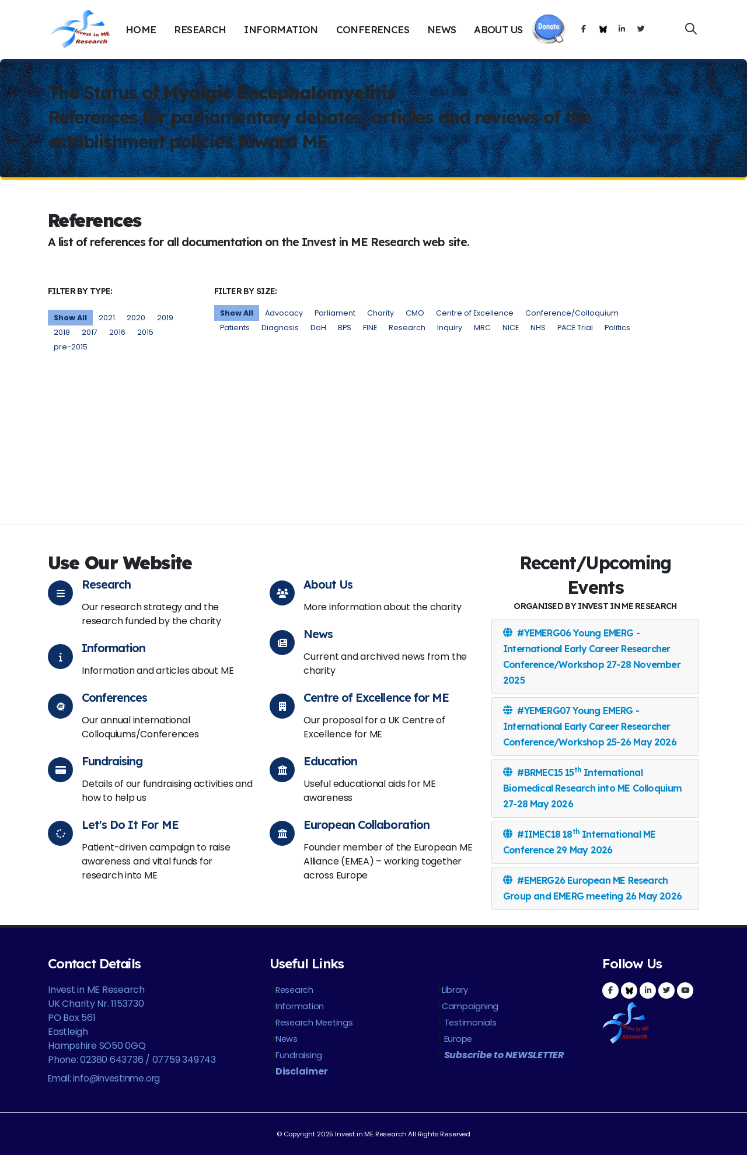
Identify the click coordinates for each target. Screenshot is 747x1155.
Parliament (335, 313)
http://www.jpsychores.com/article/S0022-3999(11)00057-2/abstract (492, 476)
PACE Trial (575, 327)
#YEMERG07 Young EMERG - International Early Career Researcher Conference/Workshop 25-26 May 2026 (589, 726)
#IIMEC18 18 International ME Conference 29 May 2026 (579, 841)
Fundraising (298, 1055)
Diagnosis (280, 327)
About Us (498, 29)
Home (140, 29)
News (441, 29)
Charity (380, 313)
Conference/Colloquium (572, 313)
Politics (617, 327)
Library (455, 990)
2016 (117, 332)
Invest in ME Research (370, 1134)
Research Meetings (314, 1022)
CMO (415, 313)
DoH (318, 327)
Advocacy (284, 313)
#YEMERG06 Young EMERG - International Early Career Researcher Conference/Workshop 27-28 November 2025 (591, 656)
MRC (482, 327)
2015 (145, 332)
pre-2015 (71, 347)
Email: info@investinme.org (104, 1078)
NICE (510, 327)
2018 (62, 332)
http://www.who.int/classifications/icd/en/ (320, 412)
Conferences (372, 29)
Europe (457, 1039)
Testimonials (469, 1022)
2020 (136, 318)
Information (280, 29)
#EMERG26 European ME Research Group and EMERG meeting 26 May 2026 (592, 888)
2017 (89, 332)
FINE (370, 327)
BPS (344, 327)
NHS (538, 327)
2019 (165, 318)
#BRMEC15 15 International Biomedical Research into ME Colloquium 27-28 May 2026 (592, 787)
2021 (107, 318)
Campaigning (470, 1006)
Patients (235, 327)
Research (200, 29)
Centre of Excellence (475, 313)
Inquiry (449, 327)
